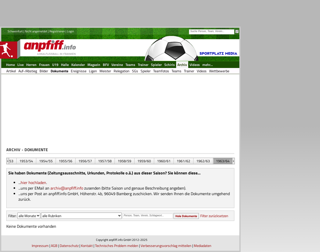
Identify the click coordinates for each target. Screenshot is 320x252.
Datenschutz (69, 245)
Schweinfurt (15, 31)
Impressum (40, 245)
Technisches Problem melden (116, 245)
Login (70, 31)
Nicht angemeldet (36, 31)
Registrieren (57, 31)
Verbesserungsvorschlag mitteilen (166, 245)
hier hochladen (33, 182)
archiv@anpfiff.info (66, 188)
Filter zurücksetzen (214, 215)
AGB (54, 245)
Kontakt (87, 245)
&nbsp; (7, 161)
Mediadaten (202, 245)
